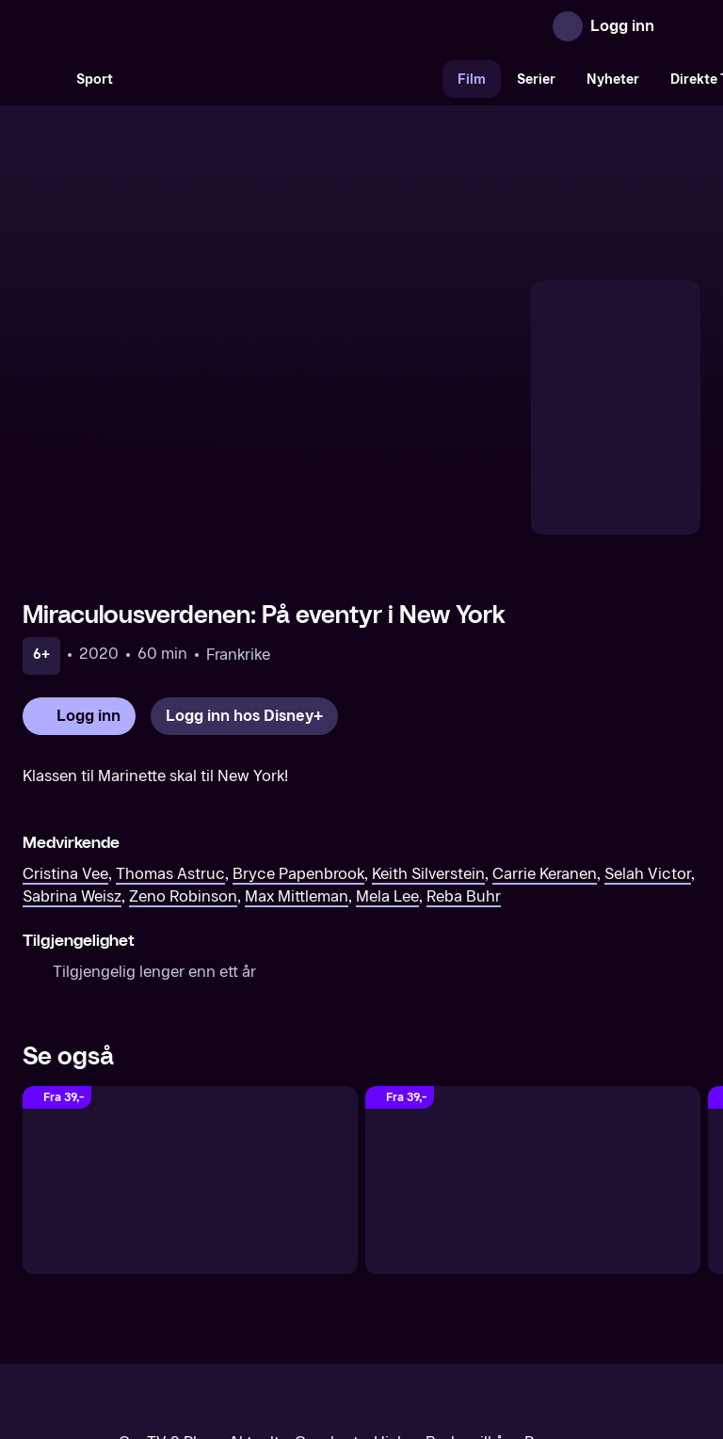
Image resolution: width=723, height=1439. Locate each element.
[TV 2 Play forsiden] (164, 26)
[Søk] (41, 79)
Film (472, 80)
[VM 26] (285, 79)
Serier (536, 80)
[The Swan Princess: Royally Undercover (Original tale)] (532, 1017)
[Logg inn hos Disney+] (244, 553)
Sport (94, 80)
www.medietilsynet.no (477, 1344)
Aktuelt (254, 1280)
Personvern (564, 1280)
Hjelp (392, 1280)
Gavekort (327, 1280)
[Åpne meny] (681, 26)
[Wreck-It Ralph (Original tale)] (190, 1017)
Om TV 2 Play (166, 1280)
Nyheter (612, 80)
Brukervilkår (467, 1280)
